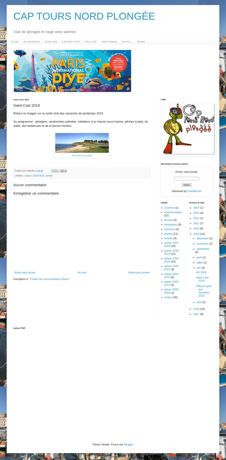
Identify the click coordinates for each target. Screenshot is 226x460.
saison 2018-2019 (34, 175)
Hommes (169, 229)
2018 (196, 309)
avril (199, 302)
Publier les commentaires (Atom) (49, 279)
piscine (168, 233)
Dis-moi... (127, 41)
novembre (203, 243)
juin (199, 267)
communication (173, 212)
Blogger (128, 444)
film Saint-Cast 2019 (82, 155)
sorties (48, 175)
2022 (196, 218)
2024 (196, 207)
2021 (196, 223)
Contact (141, 41)
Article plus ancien (139, 272)
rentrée (168, 238)
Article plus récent (24, 272)
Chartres (169, 207)
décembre (203, 238)
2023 (196, 213)
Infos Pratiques (109, 41)
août (200, 257)
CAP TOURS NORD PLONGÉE (84, 16)
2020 (196, 228)
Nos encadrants (31, 41)
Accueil (14, 41)
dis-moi (168, 220)
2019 (196, 234)
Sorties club (51, 41)
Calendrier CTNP (71, 41)
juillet (200, 262)
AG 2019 (201, 272)
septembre (203, 248)
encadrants (170, 224)
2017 (196, 314)
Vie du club (90, 41)
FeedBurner (194, 191)
